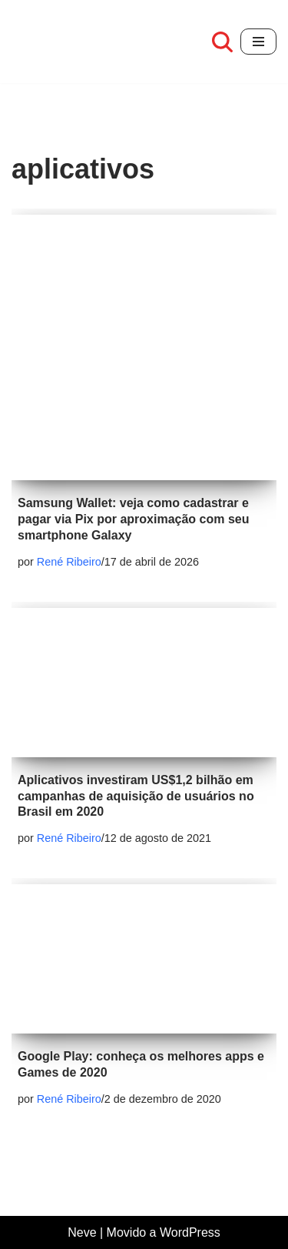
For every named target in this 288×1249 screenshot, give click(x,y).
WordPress (190, 1232)
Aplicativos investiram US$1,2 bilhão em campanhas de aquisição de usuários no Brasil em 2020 (136, 796)
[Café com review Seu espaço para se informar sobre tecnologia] (46, 41)
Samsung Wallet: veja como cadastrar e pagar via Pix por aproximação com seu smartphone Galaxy (133, 519)
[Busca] (222, 42)
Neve (82, 1232)
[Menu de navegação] (258, 41)
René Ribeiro (69, 562)
